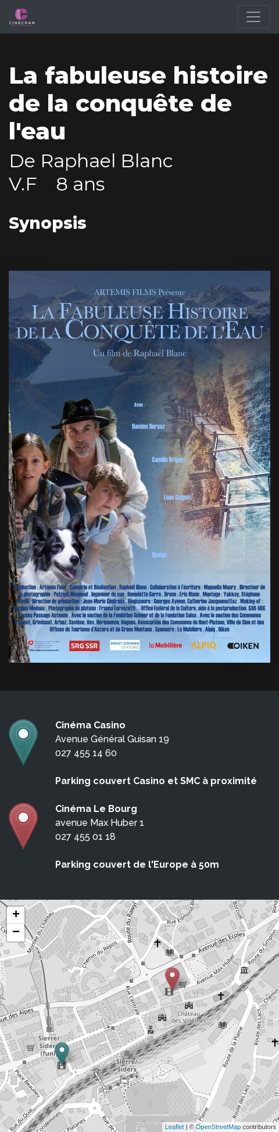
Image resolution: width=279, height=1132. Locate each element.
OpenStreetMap (218, 1126)
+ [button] (16, 915)
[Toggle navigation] (253, 16)
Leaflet (174, 1126)
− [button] (16, 932)
